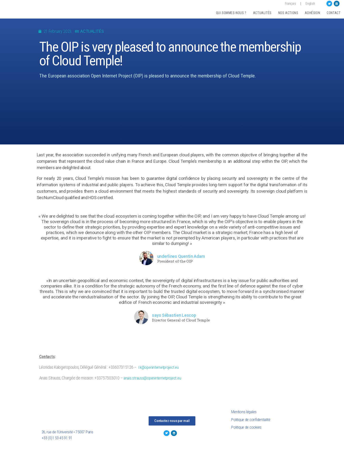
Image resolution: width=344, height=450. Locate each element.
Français (290, 3)
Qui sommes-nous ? (231, 13)
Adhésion (312, 13)
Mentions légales (244, 411)
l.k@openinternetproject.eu (158, 367)
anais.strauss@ (135, 378)
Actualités (262, 13)
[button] (172, 421)
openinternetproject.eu (164, 378)
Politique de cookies (246, 427)
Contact (333, 13)
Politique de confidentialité (250, 419)
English (310, 3)
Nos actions (288, 13)
